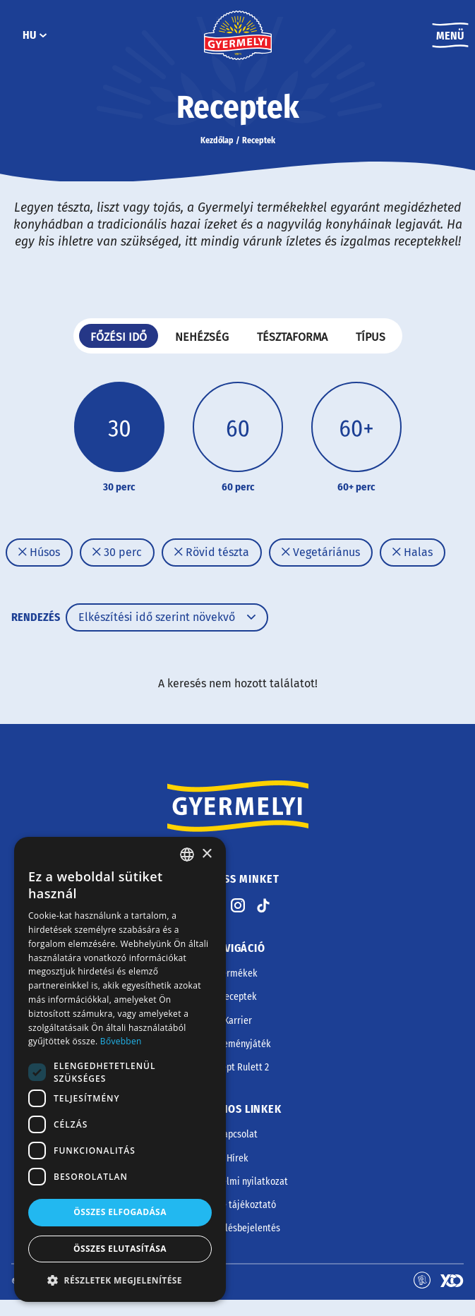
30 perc (117, 552)
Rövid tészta (211, 552)
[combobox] (187, 854)
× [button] (206, 854)
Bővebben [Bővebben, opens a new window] (121, 1041)
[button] (120, 1280)
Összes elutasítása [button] (120, 1249)
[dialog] (120, 1069)
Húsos (39, 552)
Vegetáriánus (321, 552)
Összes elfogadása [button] (120, 1212)
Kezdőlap (217, 140)
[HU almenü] (43, 35)
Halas (412, 552)
